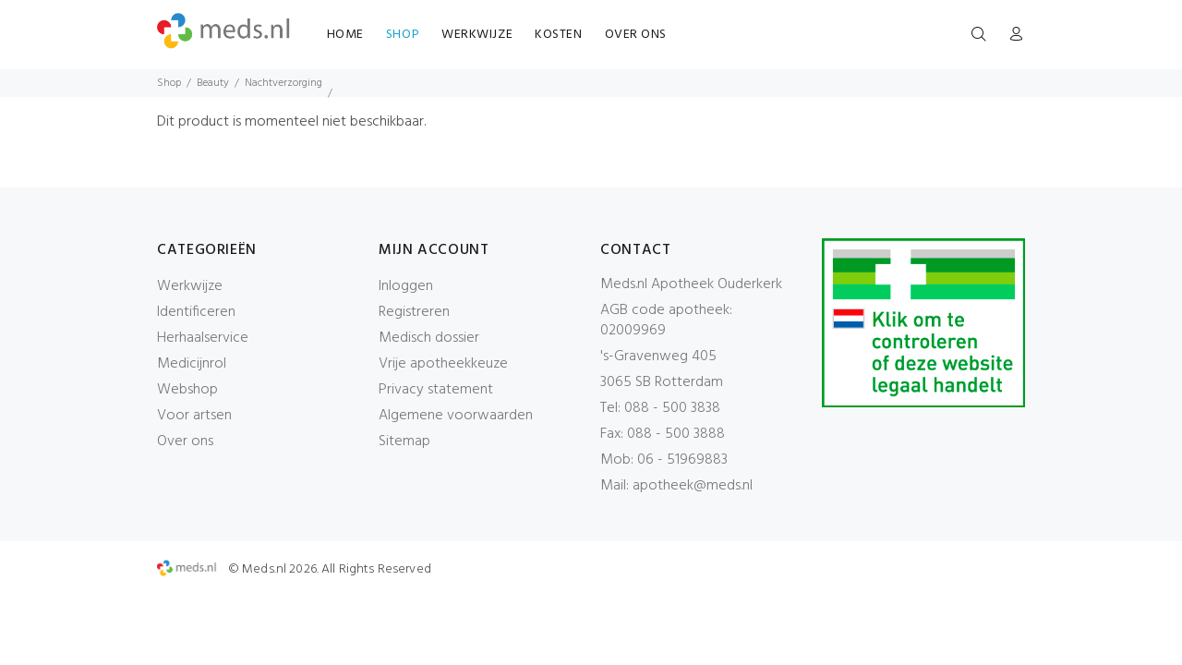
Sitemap (404, 441)
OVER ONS (636, 34)
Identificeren (196, 312)
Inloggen (406, 286)
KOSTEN (558, 34)
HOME (345, 34)
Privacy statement (436, 390)
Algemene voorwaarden (456, 416)
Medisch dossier (429, 338)
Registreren (414, 312)
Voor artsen (194, 416)
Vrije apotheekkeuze (443, 364)
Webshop (187, 390)
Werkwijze (190, 286)
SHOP (402, 34)
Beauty (213, 83)
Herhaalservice (202, 338)
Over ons (185, 441)
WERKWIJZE (477, 34)
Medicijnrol (191, 364)
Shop (169, 83)
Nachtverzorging (283, 83)
